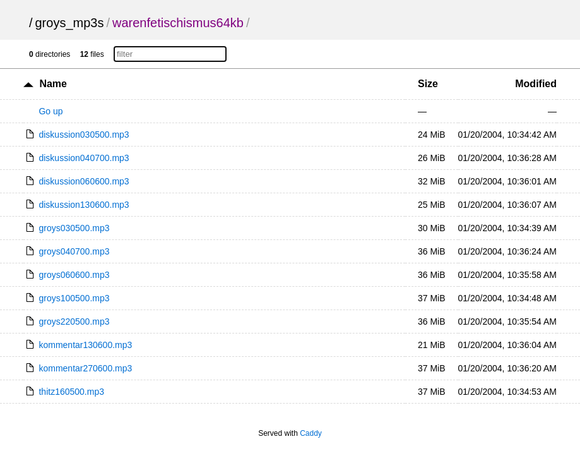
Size (428, 83)
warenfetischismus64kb (178, 23)
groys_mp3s (69, 23)
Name (53, 83)
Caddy (311, 433)
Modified (536, 83)
